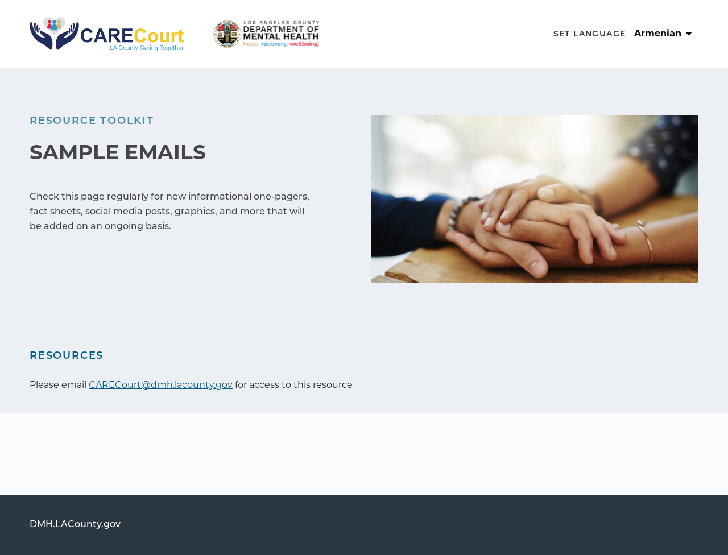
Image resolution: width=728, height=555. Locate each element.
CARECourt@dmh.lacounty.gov (161, 385)
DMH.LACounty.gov (75, 524)
